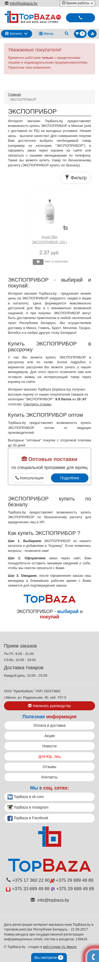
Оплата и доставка (49, 725)
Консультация (29, 478)
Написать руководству (49, 706)
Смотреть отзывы (37, 404)
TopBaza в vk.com (25, 797)
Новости (49, 746)
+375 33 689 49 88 (27, 888)
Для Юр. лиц (49, 756)
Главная (14, 94)
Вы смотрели (49, 957)
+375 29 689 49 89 (71, 880)
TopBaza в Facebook (27, 818)
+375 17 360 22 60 (28, 880)
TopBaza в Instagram (28, 807)
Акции (49, 736)
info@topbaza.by (21, 3)
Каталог (13, 34)
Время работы (77, 3)
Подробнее (69, 478)
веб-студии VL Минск (60, 947)
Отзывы (49, 767)
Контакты (49, 777)
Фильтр (76, 177)
